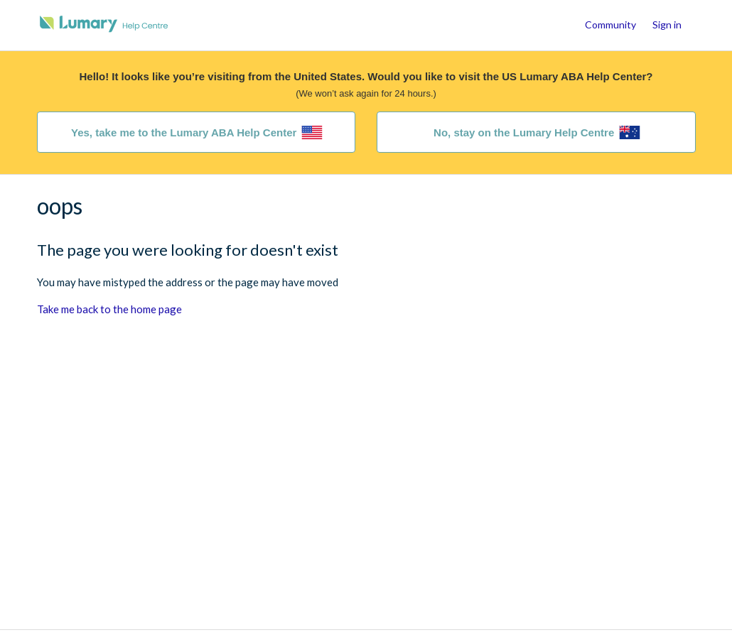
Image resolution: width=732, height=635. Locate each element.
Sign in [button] (667, 24)
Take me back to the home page (109, 309)
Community (610, 24)
